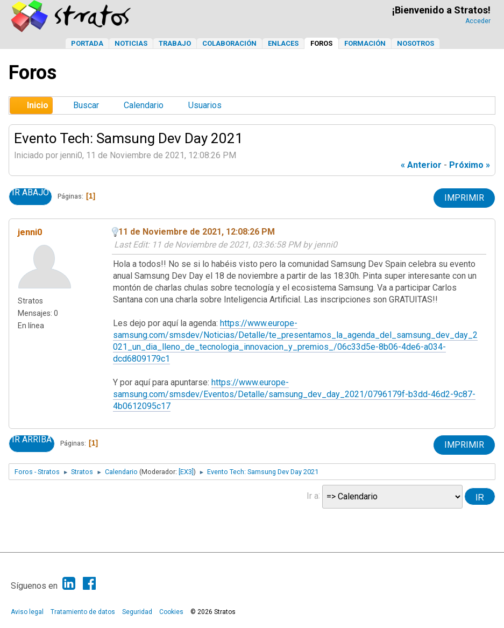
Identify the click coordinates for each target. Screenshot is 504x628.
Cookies (171, 612)
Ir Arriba (32, 439)
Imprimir (464, 198)
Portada (87, 43)
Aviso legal (27, 612)
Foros (321, 43)
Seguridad (137, 612)
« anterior (421, 165)
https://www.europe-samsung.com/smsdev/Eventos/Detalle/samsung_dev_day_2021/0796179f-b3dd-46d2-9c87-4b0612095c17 (294, 394)
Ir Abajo (30, 192)
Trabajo (175, 43)
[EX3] (186, 472)
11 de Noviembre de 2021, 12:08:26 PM (196, 232)
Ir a (312, 495)
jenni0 (30, 232)
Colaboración (229, 43)
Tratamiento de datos (83, 612)
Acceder (478, 21)
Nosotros (415, 43)
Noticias (131, 43)
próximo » (469, 165)
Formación (365, 43)
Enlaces (283, 43)
